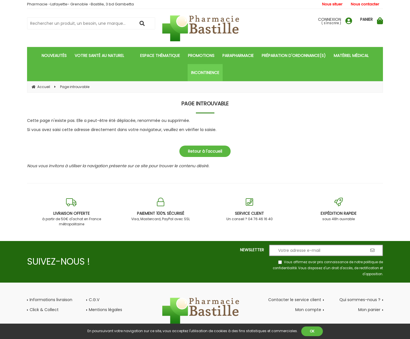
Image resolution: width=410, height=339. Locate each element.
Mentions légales (105, 310)
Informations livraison (51, 300)
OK (312, 331)
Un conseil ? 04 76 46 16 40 (249, 209)
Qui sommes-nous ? (359, 300)
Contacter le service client (294, 300)
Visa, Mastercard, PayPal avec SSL (160, 209)
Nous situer (332, 4)
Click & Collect (44, 310)
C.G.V (94, 300)
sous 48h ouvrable (338, 209)
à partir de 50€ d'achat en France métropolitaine (71, 212)
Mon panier (369, 310)
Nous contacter (365, 4)
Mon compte (308, 310)
